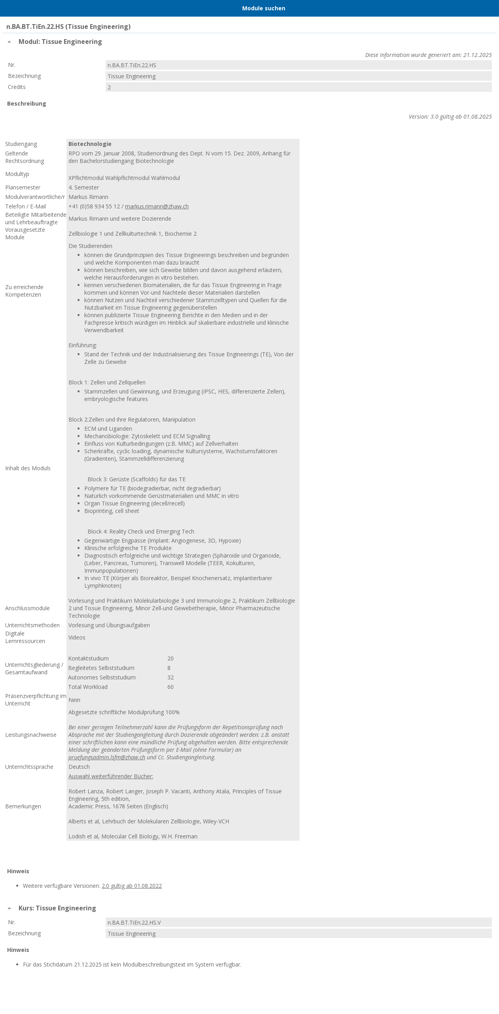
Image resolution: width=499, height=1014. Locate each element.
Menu (17, 8)
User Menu (482, 8)
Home (48, 8)
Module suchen (263, 8)
